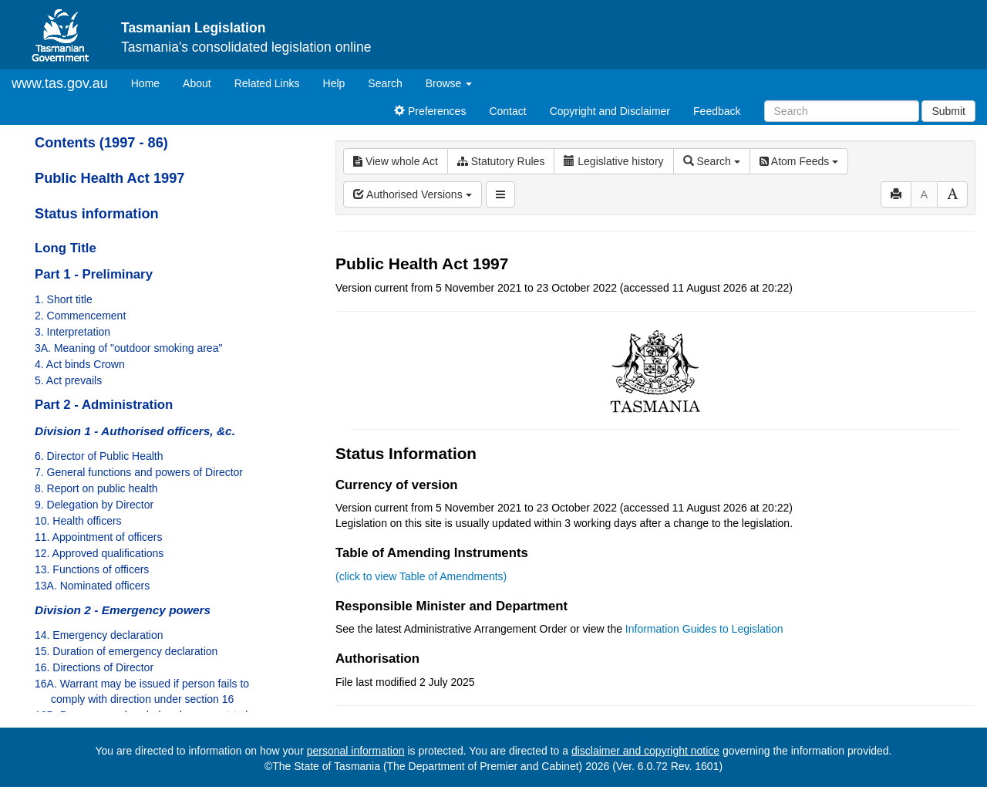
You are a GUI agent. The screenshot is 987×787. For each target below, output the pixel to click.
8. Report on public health (96, 488)
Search (385, 83)
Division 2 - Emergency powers (123, 609)
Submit (948, 111)
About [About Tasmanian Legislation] (197, 83)
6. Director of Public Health (99, 456)
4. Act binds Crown (80, 364)
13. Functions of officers (92, 569)
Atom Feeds (799, 161)
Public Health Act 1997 (109, 178)
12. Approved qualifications (99, 553)
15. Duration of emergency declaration (126, 651)
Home (151, 82)
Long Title (65, 248)
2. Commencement (80, 315)
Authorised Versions (412, 194)
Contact (507, 111)
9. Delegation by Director (94, 504)
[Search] (841, 111)
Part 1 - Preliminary (94, 274)
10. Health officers (78, 521)
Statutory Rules (501, 161)
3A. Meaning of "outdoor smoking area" (128, 348)
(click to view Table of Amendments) (421, 576)
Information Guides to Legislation (704, 629)
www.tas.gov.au (60, 83)
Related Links (267, 83)
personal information (356, 751)
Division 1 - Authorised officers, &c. (135, 430)
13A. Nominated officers (92, 585)
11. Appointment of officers (99, 537)
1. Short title (64, 299)
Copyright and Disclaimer (610, 111)
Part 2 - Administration (104, 404)
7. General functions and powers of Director (139, 472)
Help (334, 83)
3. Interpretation (72, 332)
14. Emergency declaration (99, 635)
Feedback (716, 111)
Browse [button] (449, 83)
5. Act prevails (68, 380)
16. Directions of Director (94, 667)
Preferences (430, 111)
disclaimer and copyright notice (645, 751)
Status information (97, 213)
